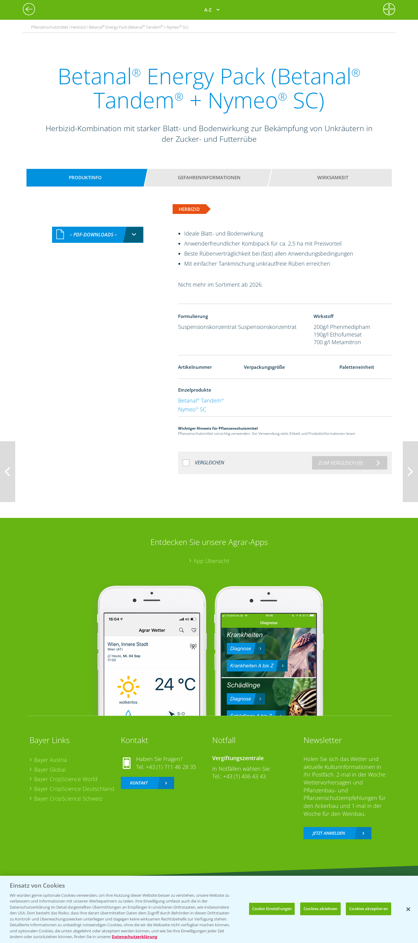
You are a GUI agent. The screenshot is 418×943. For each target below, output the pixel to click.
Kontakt (139, 783)
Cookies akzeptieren (368, 908)
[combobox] (97, 235)
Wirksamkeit (332, 177)
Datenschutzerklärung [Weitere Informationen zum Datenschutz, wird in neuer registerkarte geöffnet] (134, 936)
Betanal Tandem (201, 400)
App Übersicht (211, 560)
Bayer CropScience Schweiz (68, 798)
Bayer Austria (50, 759)
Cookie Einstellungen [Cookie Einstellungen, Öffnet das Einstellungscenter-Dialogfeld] (272, 908)
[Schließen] (408, 909)
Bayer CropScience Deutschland (74, 788)
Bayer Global (50, 769)
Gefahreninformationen (209, 177)
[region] (209, 909)
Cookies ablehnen (320, 908)
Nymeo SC (192, 409)
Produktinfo (85, 177)
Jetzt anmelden (329, 833)
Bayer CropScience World (65, 779)
